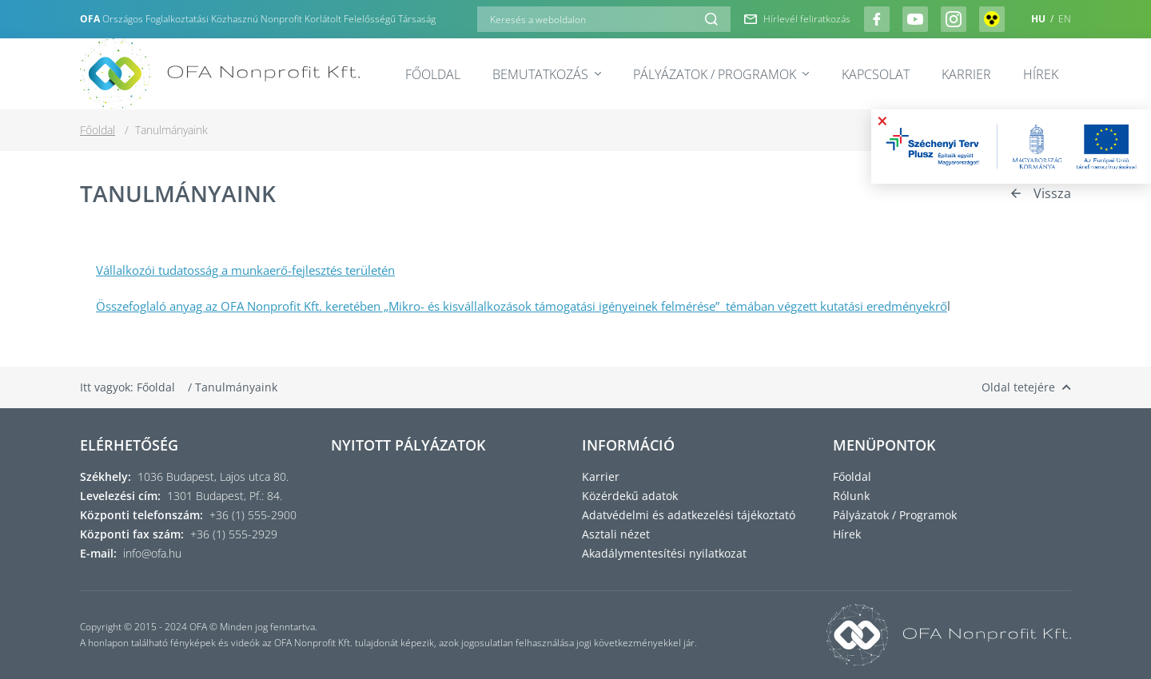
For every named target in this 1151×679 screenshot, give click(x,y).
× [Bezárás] (882, 120)
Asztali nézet (616, 534)
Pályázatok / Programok (721, 74)
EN (1064, 19)
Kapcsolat (876, 74)
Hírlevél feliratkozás (797, 19)
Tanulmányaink (236, 387)
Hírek (1040, 74)
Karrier (966, 74)
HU (1039, 19)
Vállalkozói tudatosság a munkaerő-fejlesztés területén (245, 270)
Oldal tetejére (1026, 387)
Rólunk (851, 495)
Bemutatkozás (546, 74)
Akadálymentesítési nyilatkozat (664, 553)
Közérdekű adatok (630, 495)
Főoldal (432, 74)
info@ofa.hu (152, 553)
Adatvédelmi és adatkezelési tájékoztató (688, 514)
